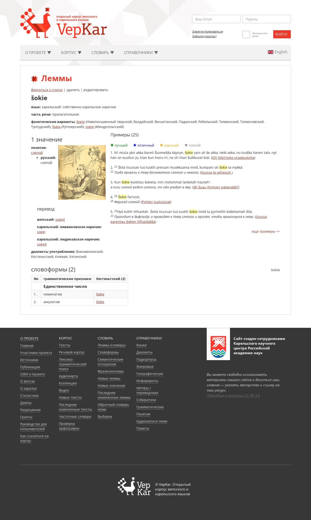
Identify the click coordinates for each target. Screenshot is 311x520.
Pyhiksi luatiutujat (156, 202)
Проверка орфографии (69, 426)
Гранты (26, 417)
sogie (90, 126)
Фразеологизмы (111, 371)
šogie (81, 121)
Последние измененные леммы (114, 395)
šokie (100, 294)
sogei (41, 232)
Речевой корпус (72, 352)
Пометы (142, 428)
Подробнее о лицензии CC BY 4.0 (233, 395)
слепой (37, 152)
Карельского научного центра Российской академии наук (254, 348)
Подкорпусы (146, 359)
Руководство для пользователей (33, 426)
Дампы (26, 402)
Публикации (30, 367)
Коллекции (68, 383)
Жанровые (145, 366)
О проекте (29, 338)
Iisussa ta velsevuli (216, 172)
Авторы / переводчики (147, 390)
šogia (56, 126)
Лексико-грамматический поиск (72, 364)
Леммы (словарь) (111, 345)
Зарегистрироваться (207, 31)
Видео (64, 390)
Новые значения (111, 385)
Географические (149, 373)
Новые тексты (70, 397)
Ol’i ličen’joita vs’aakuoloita (233, 157)
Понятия (143, 414)
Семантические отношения (110, 361)
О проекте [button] (38, 52)
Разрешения (30, 409)
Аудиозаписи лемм (151, 421)
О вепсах (27, 381)
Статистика (29, 395)
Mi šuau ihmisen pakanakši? (215, 187)
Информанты (147, 380)
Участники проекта (36, 352)
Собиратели (146, 399)
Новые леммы (109, 378)
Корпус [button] (71, 52)
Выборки (105, 416)
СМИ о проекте (32, 374)
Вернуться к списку (47, 90)
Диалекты (144, 352)
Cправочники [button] (141, 52)
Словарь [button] (102, 52)
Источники (29, 360)
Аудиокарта (68, 376)
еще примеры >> (266, 231)
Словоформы (108, 352)
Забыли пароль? (204, 36)
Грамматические (150, 407)
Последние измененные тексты (75, 407)
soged (60, 219)
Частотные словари (75, 416)
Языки (141, 345)
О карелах (28, 388)
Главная (26, 345)
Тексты (64, 345)
